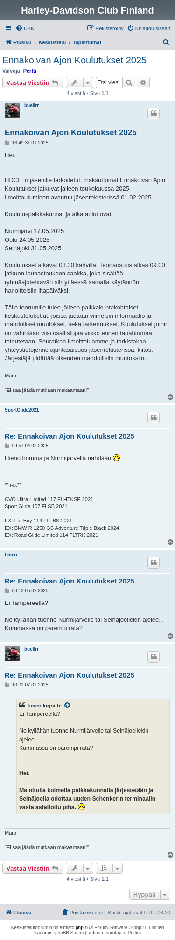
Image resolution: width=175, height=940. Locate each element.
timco (11, 554)
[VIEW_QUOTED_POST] (67, 705)
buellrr (31, 105)
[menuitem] (25, 28)
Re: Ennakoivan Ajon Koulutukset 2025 (69, 436)
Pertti (29, 71)
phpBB (83, 927)
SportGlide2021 (22, 409)
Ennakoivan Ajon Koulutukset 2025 (74, 60)
